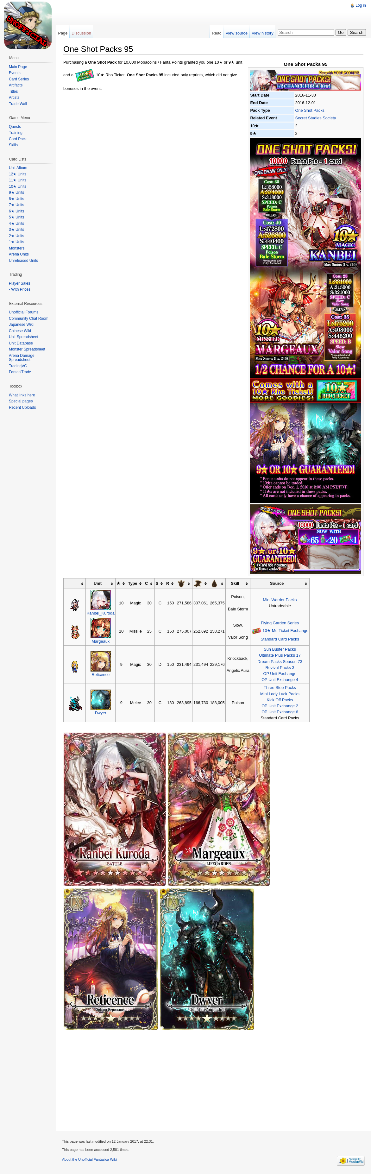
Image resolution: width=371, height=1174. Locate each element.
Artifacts (15, 85)
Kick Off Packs (280, 699)
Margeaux (100, 641)
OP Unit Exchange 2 (279, 706)
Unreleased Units (23, 260)
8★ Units (16, 199)
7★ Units (16, 205)
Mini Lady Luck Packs (279, 693)
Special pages (21, 401)
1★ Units (16, 242)
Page (62, 33)
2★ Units (16, 236)
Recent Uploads (22, 407)
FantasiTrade (20, 372)
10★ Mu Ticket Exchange (285, 630)
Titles (13, 91)
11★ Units (17, 180)
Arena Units (19, 254)
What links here (22, 395)
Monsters (16, 248)
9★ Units (16, 192)
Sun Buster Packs (280, 649)
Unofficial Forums (23, 312)
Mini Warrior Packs (280, 599)
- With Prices (19, 289)
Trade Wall (18, 104)
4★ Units (16, 223)
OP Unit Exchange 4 (279, 679)
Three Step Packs (280, 687)
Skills (13, 145)
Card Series (19, 79)
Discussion (81, 33)
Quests (15, 126)
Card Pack (18, 139)
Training (15, 132)
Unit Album (18, 168)
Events (15, 73)
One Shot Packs (309, 110)
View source (237, 33)
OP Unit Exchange (279, 673)
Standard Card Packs (280, 639)
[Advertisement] (170, 14)
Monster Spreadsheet (27, 349)
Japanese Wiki (21, 324)
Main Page (18, 67)
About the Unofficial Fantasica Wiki (89, 1159)
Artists (14, 97)
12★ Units (17, 174)
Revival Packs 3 (279, 667)
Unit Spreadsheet (23, 337)
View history (263, 33)
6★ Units (16, 211)
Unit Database (21, 343)
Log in (360, 5)
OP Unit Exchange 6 (279, 712)
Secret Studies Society (315, 118)
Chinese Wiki (20, 331)
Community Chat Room (28, 318)
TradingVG (18, 366)
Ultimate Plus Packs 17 (280, 655)
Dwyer (100, 712)
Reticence (100, 674)
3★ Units (16, 229)
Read (217, 33)
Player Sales (19, 283)
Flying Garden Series (280, 623)
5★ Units (16, 217)
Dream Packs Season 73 (279, 661)
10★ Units (17, 186)
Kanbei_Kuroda (101, 613)
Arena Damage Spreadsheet (22, 357)
